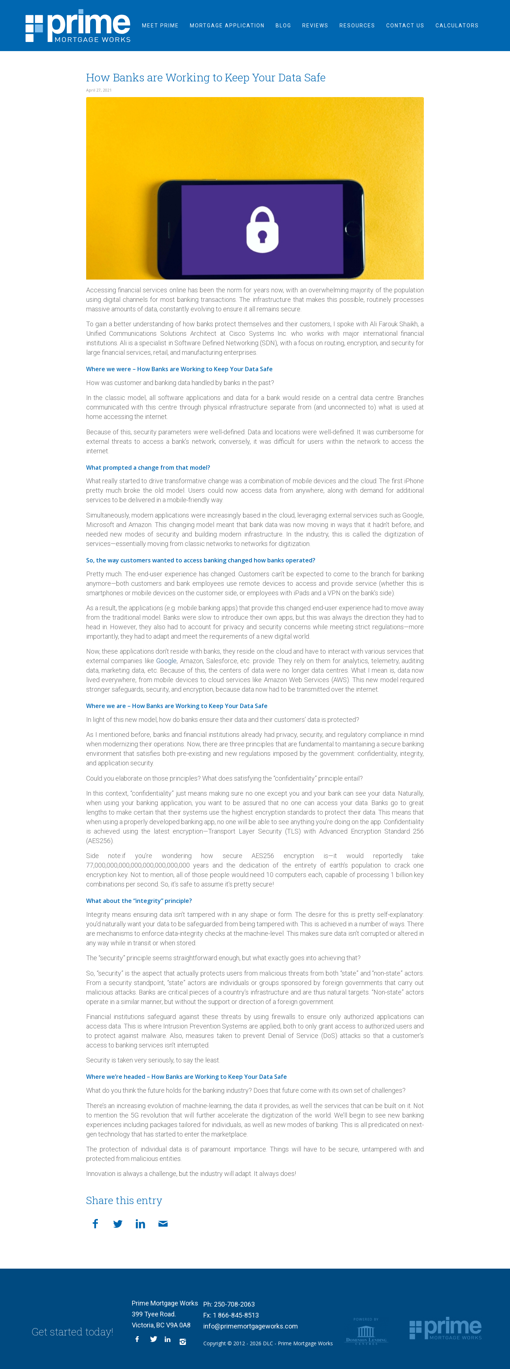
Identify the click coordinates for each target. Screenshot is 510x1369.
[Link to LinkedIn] (168, 1341)
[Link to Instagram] (183, 1341)
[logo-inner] (78, 25)
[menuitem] (160, 25)
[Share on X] (118, 1223)
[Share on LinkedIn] (140, 1223)
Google (166, 661)
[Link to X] (153, 1341)
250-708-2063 (234, 1304)
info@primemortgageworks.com (250, 1326)
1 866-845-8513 (236, 1315)
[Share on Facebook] (95, 1223)
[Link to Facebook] (139, 1341)
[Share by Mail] (163, 1223)
